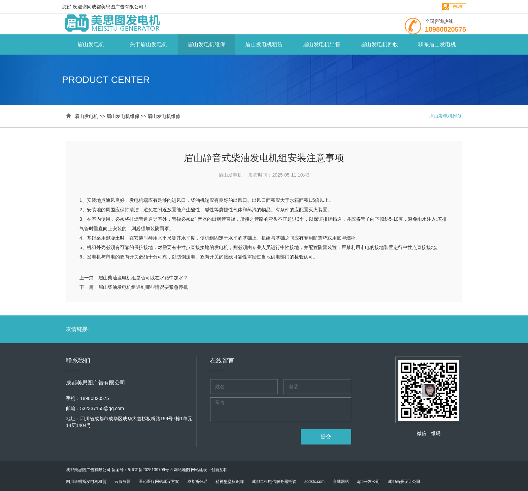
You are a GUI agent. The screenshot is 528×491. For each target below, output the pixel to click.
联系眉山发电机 (437, 44)
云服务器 (122, 481)
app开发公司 (368, 481)
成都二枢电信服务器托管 (274, 481)
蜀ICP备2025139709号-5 (150, 469)
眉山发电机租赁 (264, 44)
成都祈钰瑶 (197, 481)
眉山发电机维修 (163, 116)
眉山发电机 (90, 44)
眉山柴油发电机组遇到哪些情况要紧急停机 (143, 287)
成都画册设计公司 (404, 481)
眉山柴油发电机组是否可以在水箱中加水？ (143, 277)
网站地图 (182, 469)
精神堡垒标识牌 (230, 481)
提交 (326, 436)
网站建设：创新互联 (209, 469)
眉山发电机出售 (321, 44)
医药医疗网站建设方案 (159, 481)
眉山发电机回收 (379, 44)
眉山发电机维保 (206, 44)
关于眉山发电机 (148, 44)
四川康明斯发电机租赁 (86, 481)
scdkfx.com (314, 481)
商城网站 (341, 481)
